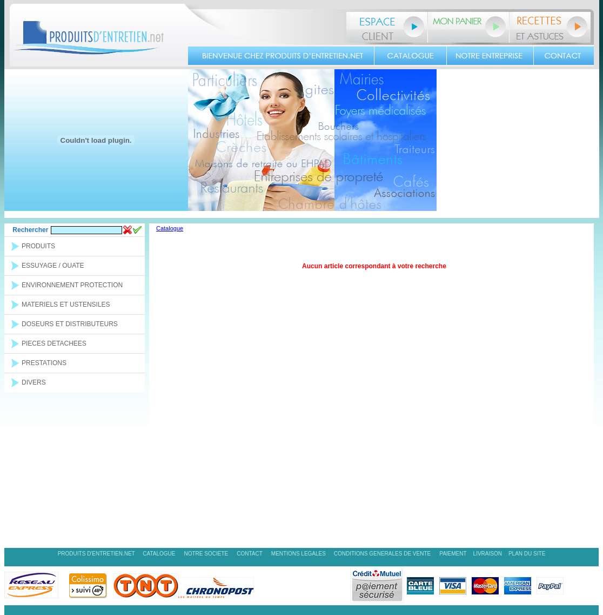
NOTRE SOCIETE (206, 554)
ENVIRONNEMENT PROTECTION (72, 285)
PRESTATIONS (44, 363)
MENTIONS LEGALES (299, 554)
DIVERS (34, 382)
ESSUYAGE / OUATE (53, 265)
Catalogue (169, 228)
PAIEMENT (452, 554)
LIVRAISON (487, 554)
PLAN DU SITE (526, 554)
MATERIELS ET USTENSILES (66, 304)
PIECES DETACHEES (54, 343)
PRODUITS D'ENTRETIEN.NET (97, 554)
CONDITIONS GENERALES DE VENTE (382, 554)
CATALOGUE (159, 554)
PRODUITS (38, 246)
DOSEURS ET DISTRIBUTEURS (70, 324)
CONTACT (250, 554)
